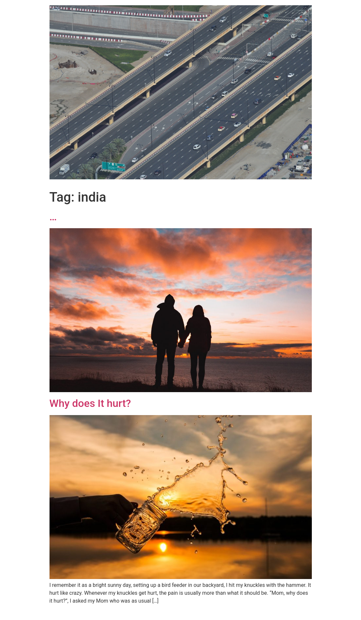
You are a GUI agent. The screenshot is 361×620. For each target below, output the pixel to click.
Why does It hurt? (90, 403)
